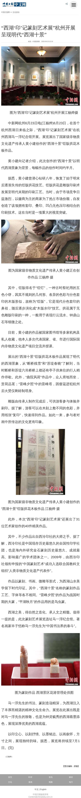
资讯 (51, 777)
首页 (10, 777)
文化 (10, 782)
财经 (71, 777)
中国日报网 (5, 12)
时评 (30, 777)
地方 (71, 782)
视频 (51, 782)
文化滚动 (16, 12)
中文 (36, 789)
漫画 (30, 782)
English (43, 789)
